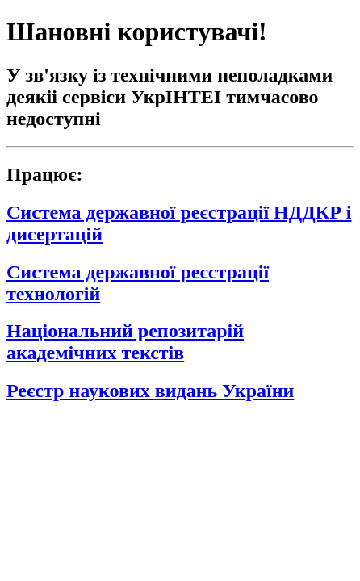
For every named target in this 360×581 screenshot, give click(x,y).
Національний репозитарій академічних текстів (125, 341)
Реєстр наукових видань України (150, 390)
